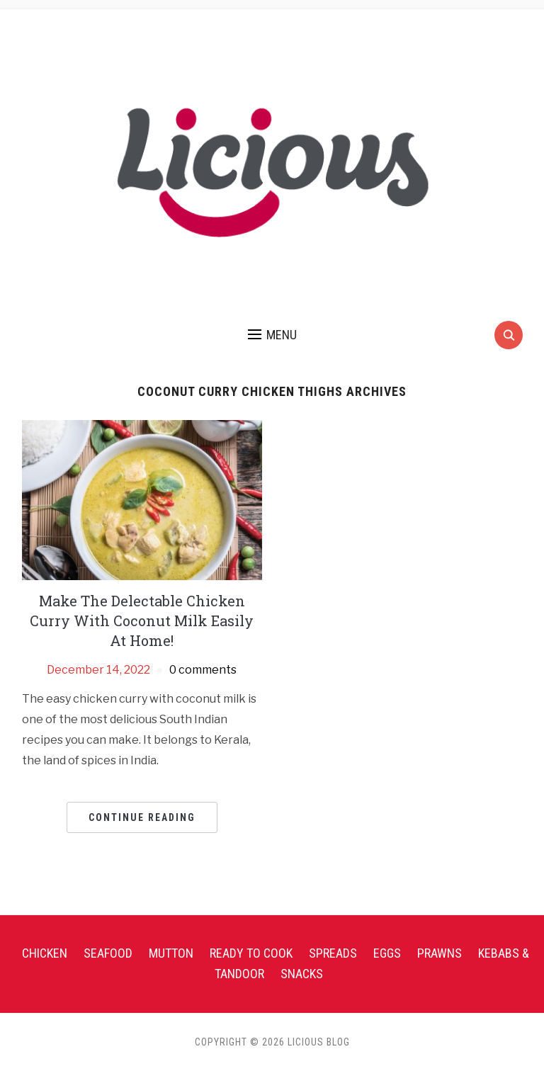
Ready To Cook (251, 953)
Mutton (171, 953)
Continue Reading (142, 817)
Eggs (387, 953)
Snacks (301, 973)
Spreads (333, 953)
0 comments (203, 669)
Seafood (108, 953)
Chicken (44, 953)
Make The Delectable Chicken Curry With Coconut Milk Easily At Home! (142, 620)
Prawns (439, 953)
